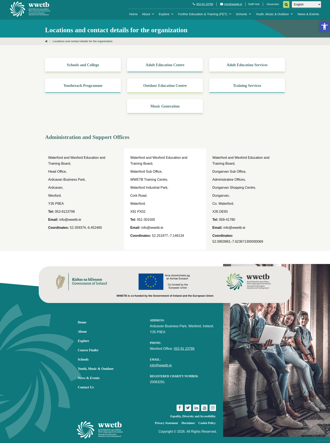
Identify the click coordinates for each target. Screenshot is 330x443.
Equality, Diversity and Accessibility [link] (193, 416)
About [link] (148, 14)
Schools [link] (243, 14)
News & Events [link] (308, 14)
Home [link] (133, 14)
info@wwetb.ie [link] (233, 4)
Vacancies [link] (272, 4)
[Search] (286, 4)
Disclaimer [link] (188, 423)
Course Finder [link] (88, 350)
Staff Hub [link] (253, 4)
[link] (324, 26)
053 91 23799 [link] (204, 4)
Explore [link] (166, 14)
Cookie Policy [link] (207, 423)
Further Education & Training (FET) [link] (205, 14)
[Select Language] (306, 4)
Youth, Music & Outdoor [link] (274, 14)
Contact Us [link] (86, 387)
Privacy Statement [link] (166, 423)
